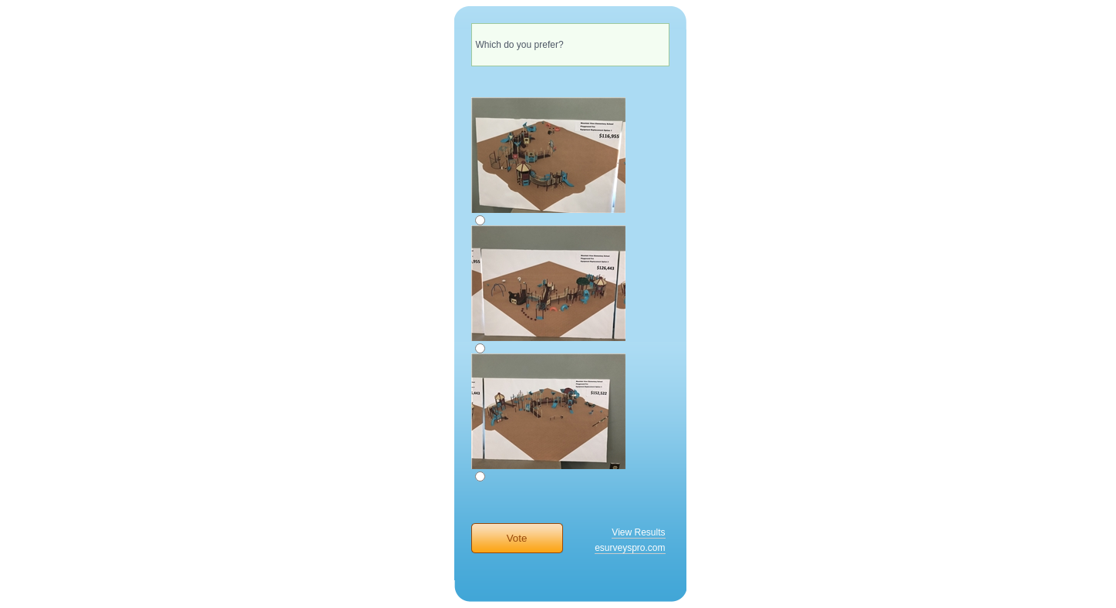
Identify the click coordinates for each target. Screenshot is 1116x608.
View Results (638, 532)
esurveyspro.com (630, 547)
